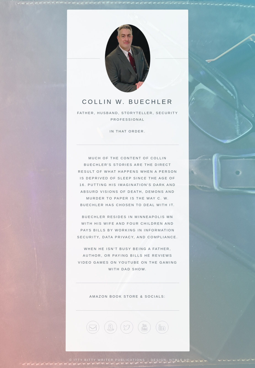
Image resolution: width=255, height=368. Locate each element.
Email (92, 329)
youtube (144, 329)
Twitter (126, 329)
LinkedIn (162, 329)
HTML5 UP (179, 360)
